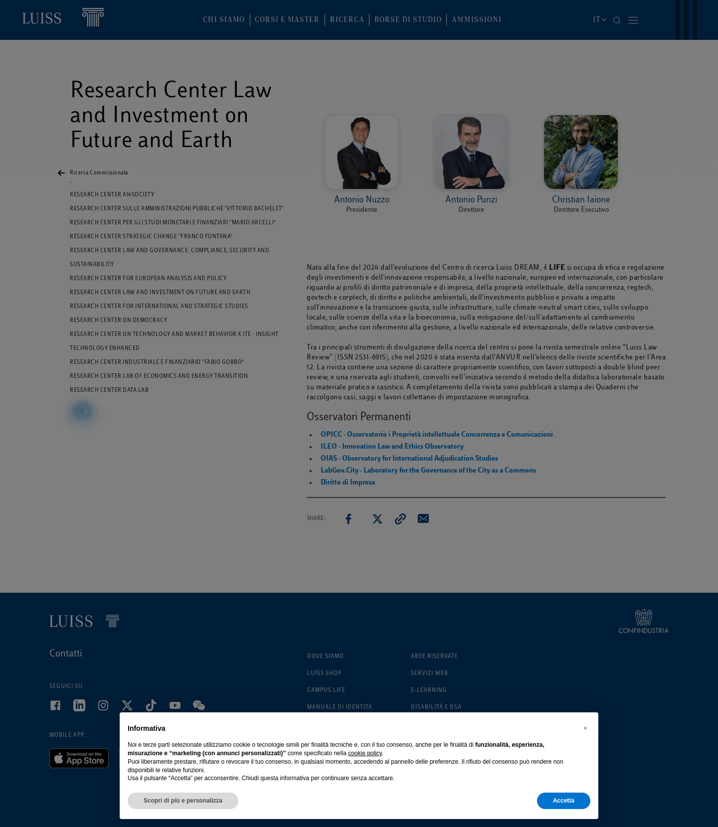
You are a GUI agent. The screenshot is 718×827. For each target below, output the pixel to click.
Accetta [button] (563, 800)
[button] (585, 728)
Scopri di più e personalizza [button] (183, 800)
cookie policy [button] (365, 753)
